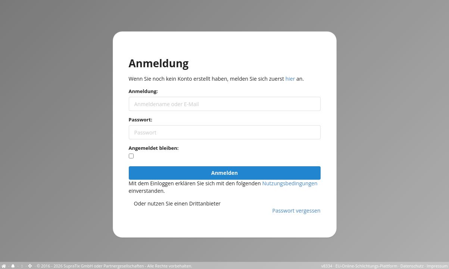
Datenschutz (412, 266)
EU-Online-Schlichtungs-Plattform (366, 266)
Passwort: (140, 119)
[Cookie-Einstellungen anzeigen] (21, 266)
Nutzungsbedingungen (289, 183)
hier (290, 78)
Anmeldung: (143, 91)
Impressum (437, 266)
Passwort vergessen (296, 210)
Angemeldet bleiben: (154, 148)
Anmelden (224, 172)
